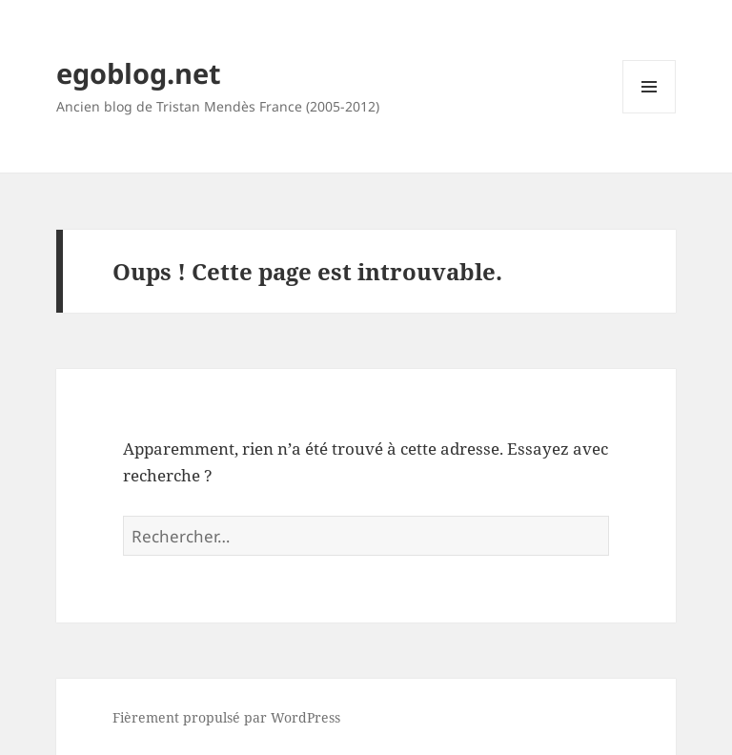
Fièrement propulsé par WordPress (226, 717)
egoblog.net (138, 73)
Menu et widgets (649, 112)
